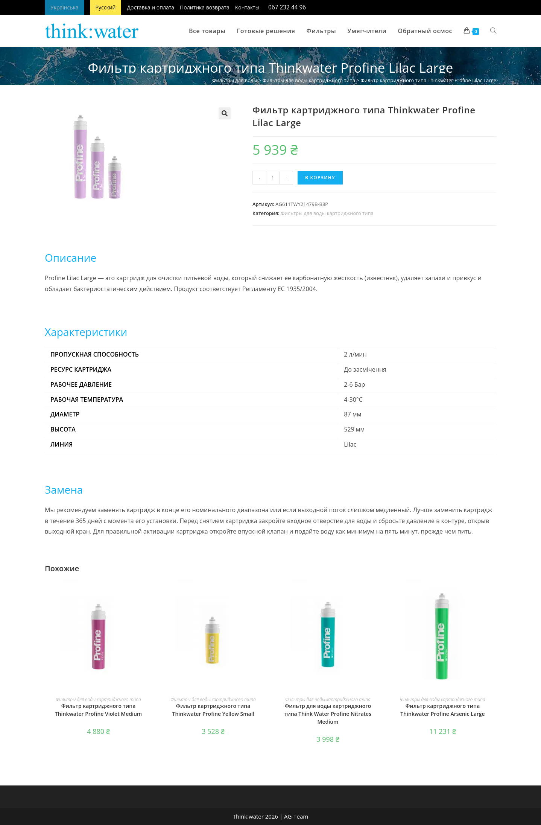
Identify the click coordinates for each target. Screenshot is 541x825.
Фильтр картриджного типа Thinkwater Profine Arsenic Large (442, 709)
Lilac (350, 444)
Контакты (247, 7)
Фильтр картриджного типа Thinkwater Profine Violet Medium (98, 709)
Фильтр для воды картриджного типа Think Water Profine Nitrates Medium (327, 713)
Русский (106, 7)
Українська (64, 7)
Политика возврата (204, 7)
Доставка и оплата (150, 7)
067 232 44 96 (287, 7)
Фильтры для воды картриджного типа (309, 80)
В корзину (320, 177)
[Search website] (493, 31)
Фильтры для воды (234, 80)
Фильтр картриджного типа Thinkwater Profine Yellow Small (213, 709)
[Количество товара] (273, 178)
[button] (225, 113)
